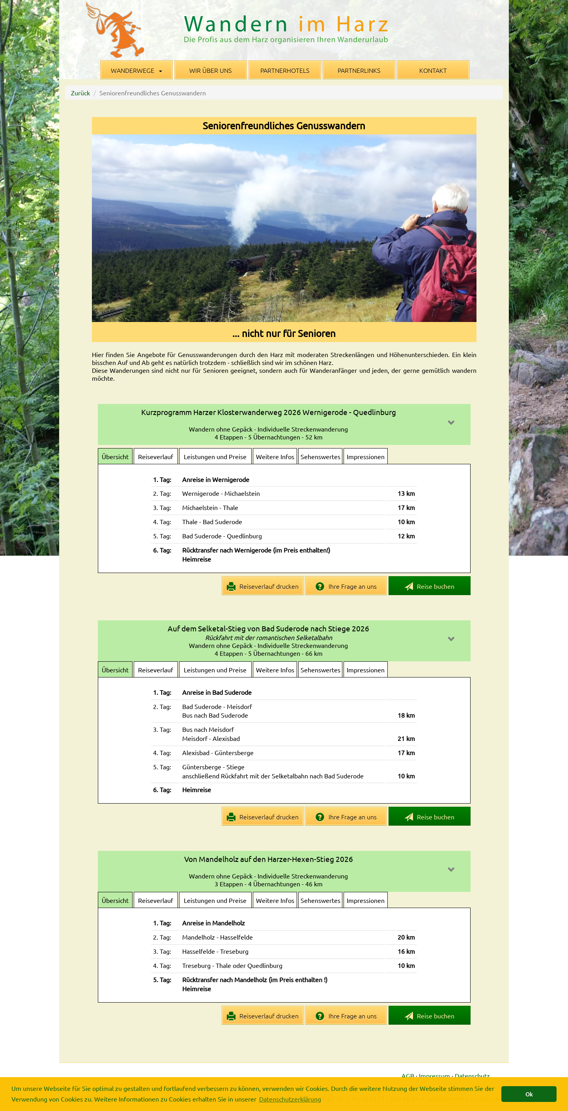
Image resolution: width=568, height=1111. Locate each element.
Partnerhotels (284, 70)
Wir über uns (210, 70)
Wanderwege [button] (136, 70)
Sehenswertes (320, 456)
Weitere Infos (275, 456)
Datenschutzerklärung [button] (290, 1099)
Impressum (434, 1075)
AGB (408, 1075)
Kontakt (433, 70)
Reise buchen (429, 586)
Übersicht (115, 456)
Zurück (80, 93)
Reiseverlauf (155, 456)
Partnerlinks (359, 70)
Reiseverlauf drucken (263, 586)
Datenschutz (472, 1075)
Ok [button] (528, 1094)
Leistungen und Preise (215, 456)
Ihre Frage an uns (346, 586)
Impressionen (366, 456)
